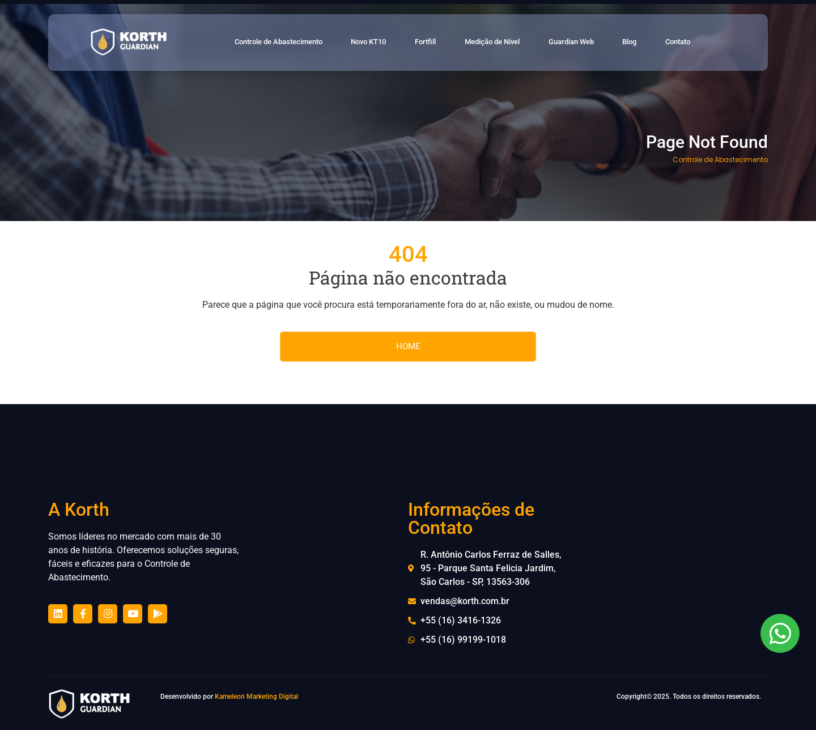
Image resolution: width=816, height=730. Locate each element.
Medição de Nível (510, 42)
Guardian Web (592, 42)
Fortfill (442, 42)
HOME (408, 346)
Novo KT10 (385, 42)
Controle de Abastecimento (289, 42)
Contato (696, 42)
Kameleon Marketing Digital (256, 697)
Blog (649, 42)
